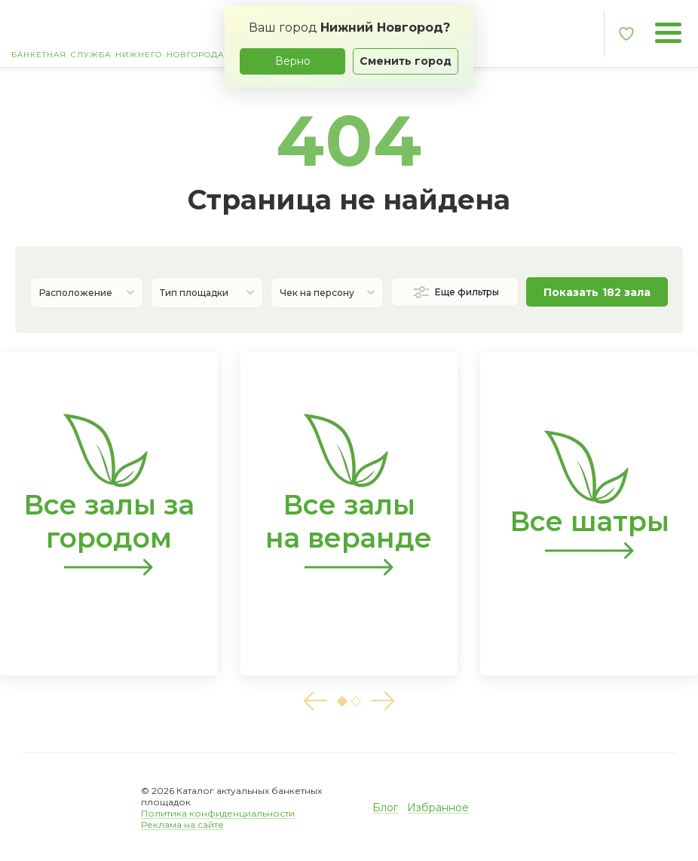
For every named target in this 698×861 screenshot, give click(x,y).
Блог (385, 807)
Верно (293, 61)
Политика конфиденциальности (218, 813)
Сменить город (406, 61)
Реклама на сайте (182, 824)
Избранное (438, 807)
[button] (315, 701)
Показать (597, 292)
